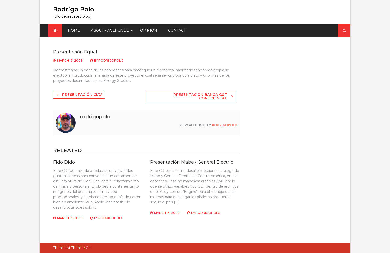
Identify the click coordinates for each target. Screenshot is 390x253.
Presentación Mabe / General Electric (191, 162)
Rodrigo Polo (73, 9)
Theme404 (81, 248)
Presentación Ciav (82, 94)
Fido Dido (64, 162)
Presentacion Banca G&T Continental (200, 96)
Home (74, 30)
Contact (177, 30)
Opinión (148, 30)
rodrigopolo (111, 60)
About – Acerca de (110, 30)
